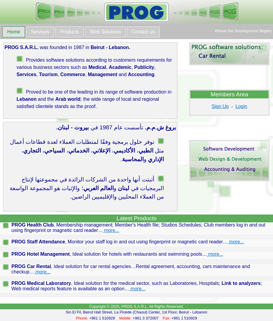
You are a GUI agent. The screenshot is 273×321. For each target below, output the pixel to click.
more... (111, 230)
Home (13, 31)
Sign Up (220, 106)
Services (40, 31)
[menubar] (81, 32)
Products (69, 31)
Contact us (143, 31)
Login (241, 106)
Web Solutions (105, 31)
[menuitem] (14, 32)
